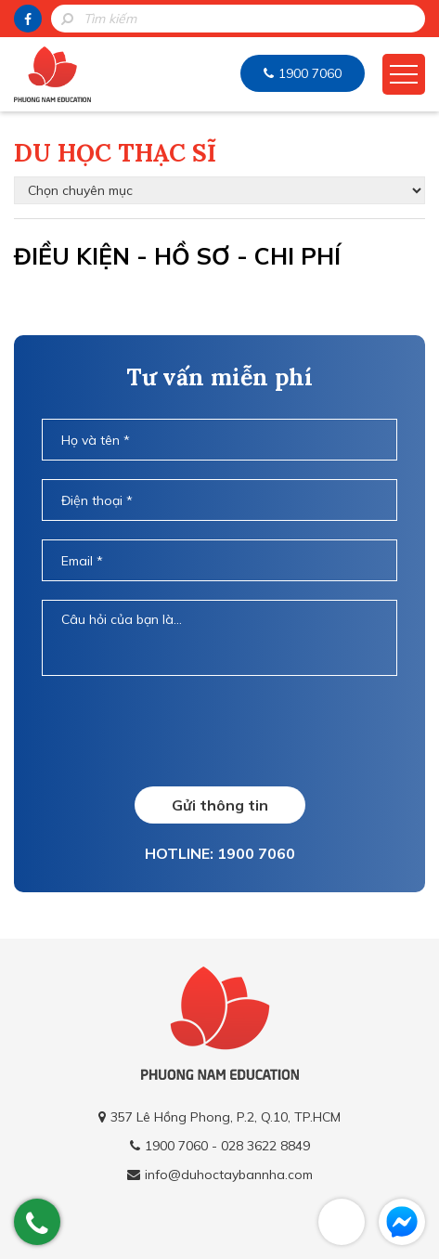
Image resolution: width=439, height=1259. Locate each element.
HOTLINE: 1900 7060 (220, 853)
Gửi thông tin (220, 805)
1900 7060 (310, 73)
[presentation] (219, 730)
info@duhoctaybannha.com (229, 1174)
